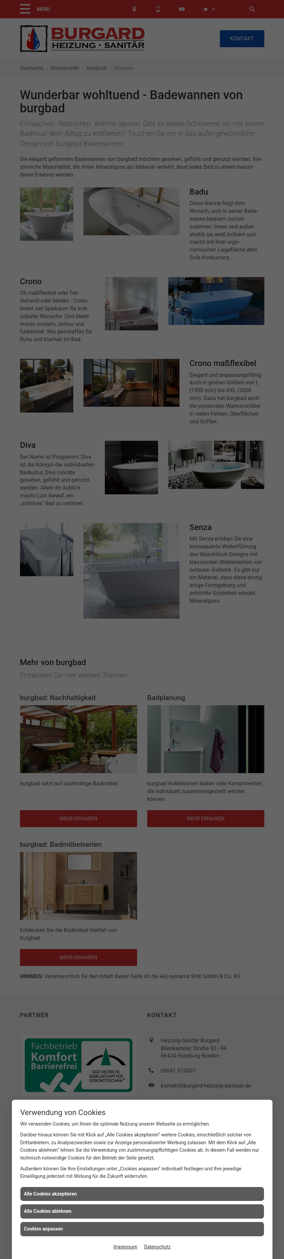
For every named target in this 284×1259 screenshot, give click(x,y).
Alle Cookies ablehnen (48, 1211)
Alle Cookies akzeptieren (50, 1194)
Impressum (125, 1246)
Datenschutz (157, 1246)
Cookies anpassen (43, 1228)
